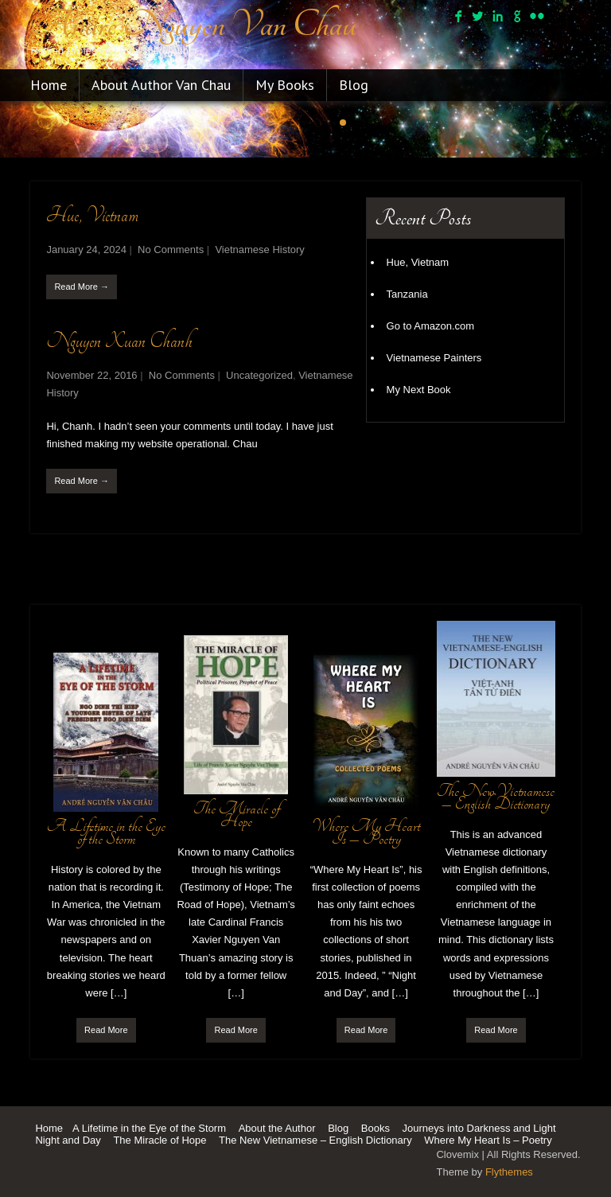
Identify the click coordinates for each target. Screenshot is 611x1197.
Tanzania (407, 294)
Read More (105, 1030)
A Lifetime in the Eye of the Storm (149, 1128)
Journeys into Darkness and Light (479, 1128)
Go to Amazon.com (431, 326)
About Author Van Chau (161, 85)
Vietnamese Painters (434, 358)
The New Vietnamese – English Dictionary (315, 1140)
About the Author (277, 1128)
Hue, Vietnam (92, 215)
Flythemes (509, 1172)
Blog (353, 85)
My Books (284, 85)
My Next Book (419, 390)
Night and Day (67, 1140)
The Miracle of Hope (159, 1140)
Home (48, 85)
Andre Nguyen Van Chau (193, 24)
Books (375, 1128)
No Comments (171, 249)
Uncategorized (259, 375)
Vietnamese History (259, 249)
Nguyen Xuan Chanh (119, 341)
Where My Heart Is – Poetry (487, 1140)
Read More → (81, 286)
